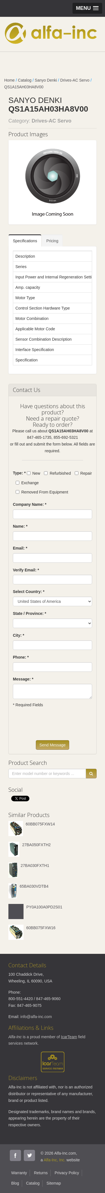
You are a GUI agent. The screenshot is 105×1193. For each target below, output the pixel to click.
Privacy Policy (67, 1173)
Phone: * (21, 657)
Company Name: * (29, 504)
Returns (41, 1173)
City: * (18, 635)
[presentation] (55, 726)
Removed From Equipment (42, 492)
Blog (15, 1183)
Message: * (23, 679)
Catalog (24, 80)
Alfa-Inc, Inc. (55, 1160)
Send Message (52, 745)
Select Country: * (29, 591)
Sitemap (53, 1183)
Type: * (19, 473)
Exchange (27, 483)
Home (9, 80)
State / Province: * (29, 613)
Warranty (19, 1173)
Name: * (20, 526)
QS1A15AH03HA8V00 (23, 87)
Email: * (20, 548)
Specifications (25, 241)
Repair (83, 473)
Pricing (52, 241)
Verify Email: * (26, 570)
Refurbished (57, 473)
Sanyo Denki (46, 80)
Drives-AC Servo (74, 80)
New (33, 473)
